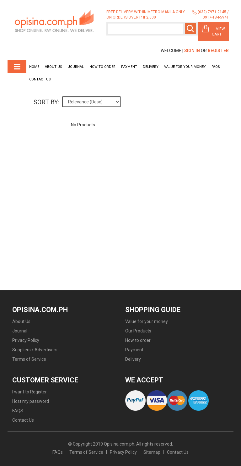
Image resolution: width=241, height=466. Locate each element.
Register (218, 50)
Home (34, 67)
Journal (76, 67)
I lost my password (30, 401)
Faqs (216, 67)
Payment (129, 67)
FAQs (57, 452)
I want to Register (29, 391)
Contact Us (40, 79)
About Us (53, 67)
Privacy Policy (25, 340)
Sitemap (151, 452)
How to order (102, 67)
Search (190, 28)
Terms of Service (29, 359)
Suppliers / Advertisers (34, 349)
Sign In (192, 50)
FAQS (17, 410)
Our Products (138, 330)
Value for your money (185, 67)
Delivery (150, 67)
